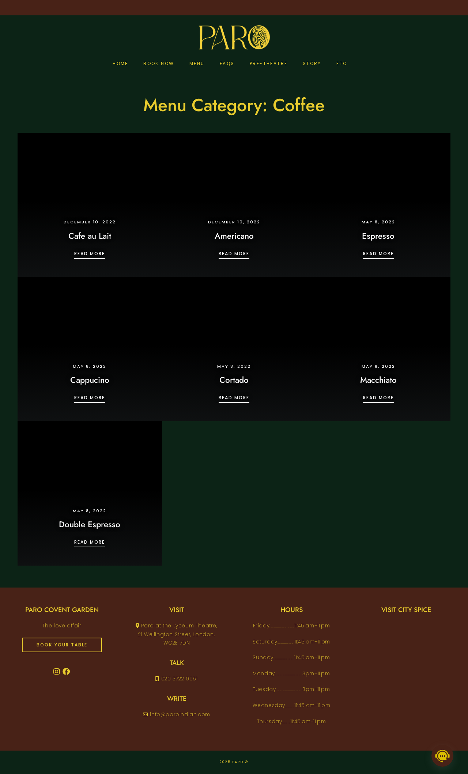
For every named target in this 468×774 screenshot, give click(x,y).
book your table (62, 645)
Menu (197, 63)
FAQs (227, 63)
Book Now (158, 63)
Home (120, 63)
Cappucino (89, 380)
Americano (234, 236)
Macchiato (378, 380)
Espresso (378, 236)
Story (312, 63)
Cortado (234, 380)
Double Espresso (89, 524)
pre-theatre (268, 63)
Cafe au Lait (89, 236)
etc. (343, 63)
